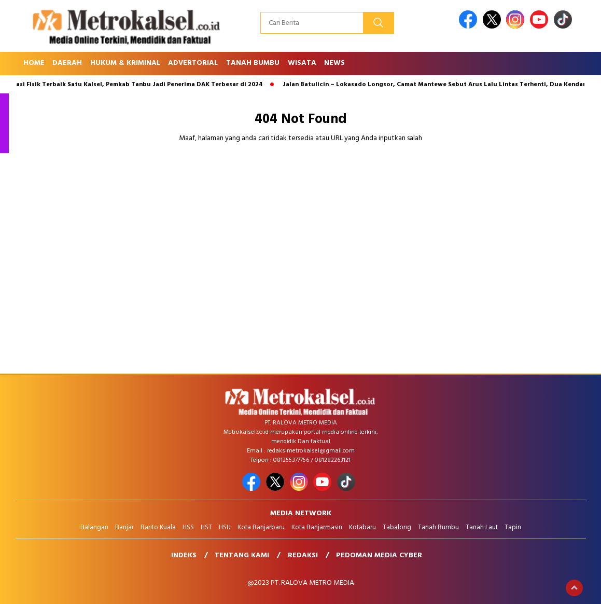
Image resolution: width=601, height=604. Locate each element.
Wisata (302, 63)
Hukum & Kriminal (125, 63)
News (334, 63)
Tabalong (397, 527)
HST (206, 527)
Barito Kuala (158, 527)
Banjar (124, 527)
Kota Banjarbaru (261, 527)
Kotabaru (362, 527)
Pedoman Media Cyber (379, 555)
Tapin (513, 527)
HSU (225, 527)
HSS (188, 527)
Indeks (184, 555)
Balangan (94, 527)
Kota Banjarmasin (316, 527)
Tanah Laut (482, 527)
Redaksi (303, 555)
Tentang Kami (242, 555)
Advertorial (193, 63)
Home (34, 63)
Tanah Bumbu (252, 63)
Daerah (67, 63)
